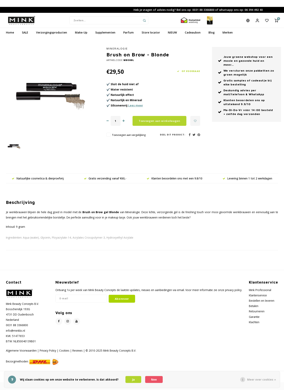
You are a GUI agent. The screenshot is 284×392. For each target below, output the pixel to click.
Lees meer (135, 108)
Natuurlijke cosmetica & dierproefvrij (38, 181)
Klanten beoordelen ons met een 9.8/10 (174, 181)
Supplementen (105, 35)
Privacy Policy (48, 353)
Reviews (77, 353)
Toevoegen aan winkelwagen (159, 124)
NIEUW (172, 35)
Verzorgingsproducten (51, 35)
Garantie (254, 320)
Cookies (64, 353)
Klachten (254, 325)
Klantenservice (258, 298)
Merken (227, 35)
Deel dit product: (172, 137)
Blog (211, 35)
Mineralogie (117, 51)
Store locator (151, 35)
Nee (154, 379)
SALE (25, 35)
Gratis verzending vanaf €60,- (105, 181)
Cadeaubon (193, 35)
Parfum (128, 35)
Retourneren (256, 314)
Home (10, 35)
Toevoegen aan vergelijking (129, 138)
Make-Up (81, 35)
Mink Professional (260, 293)
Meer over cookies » (261, 379)
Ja (133, 379)
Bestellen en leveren (261, 303)
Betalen (253, 309)
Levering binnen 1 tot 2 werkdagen (247, 181)
